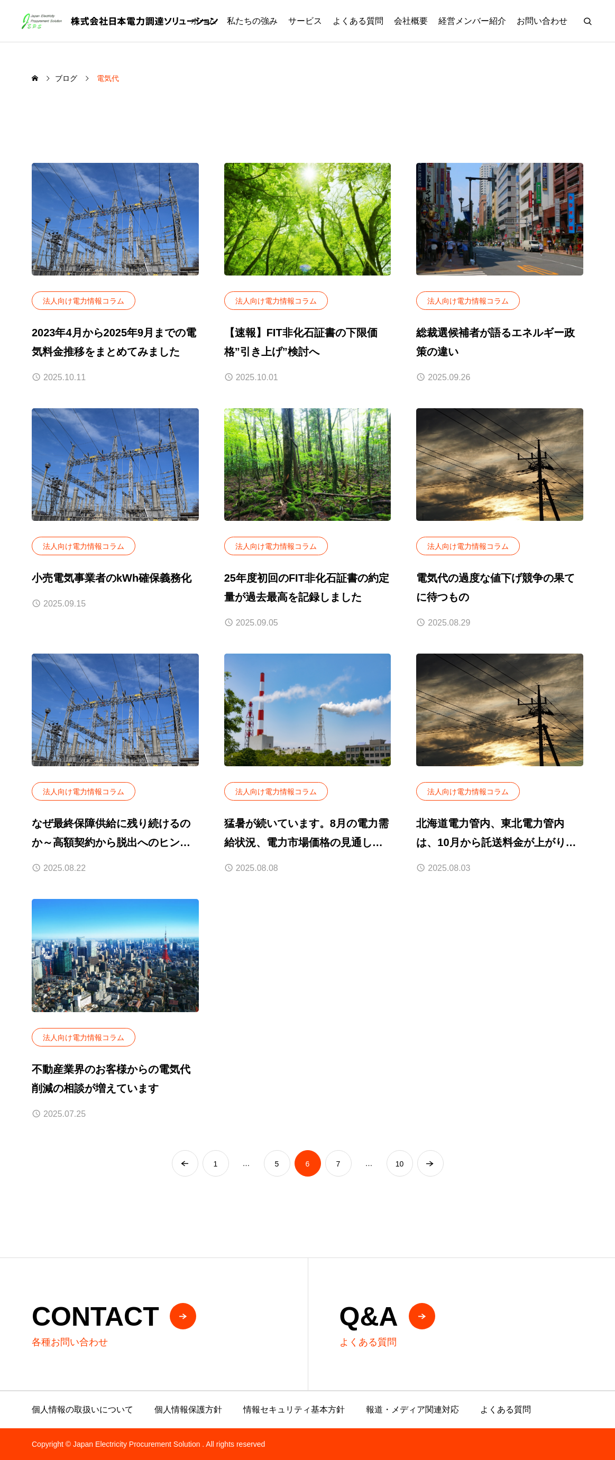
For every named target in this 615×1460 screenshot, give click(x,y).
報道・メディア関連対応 (412, 1409)
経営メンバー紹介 (472, 20)
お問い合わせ (542, 20)
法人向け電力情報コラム (83, 301)
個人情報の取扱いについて (82, 1409)
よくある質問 (358, 20)
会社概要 (411, 20)
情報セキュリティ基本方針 (294, 1409)
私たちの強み (252, 20)
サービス (305, 20)
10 (400, 1164)
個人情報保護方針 (188, 1409)
